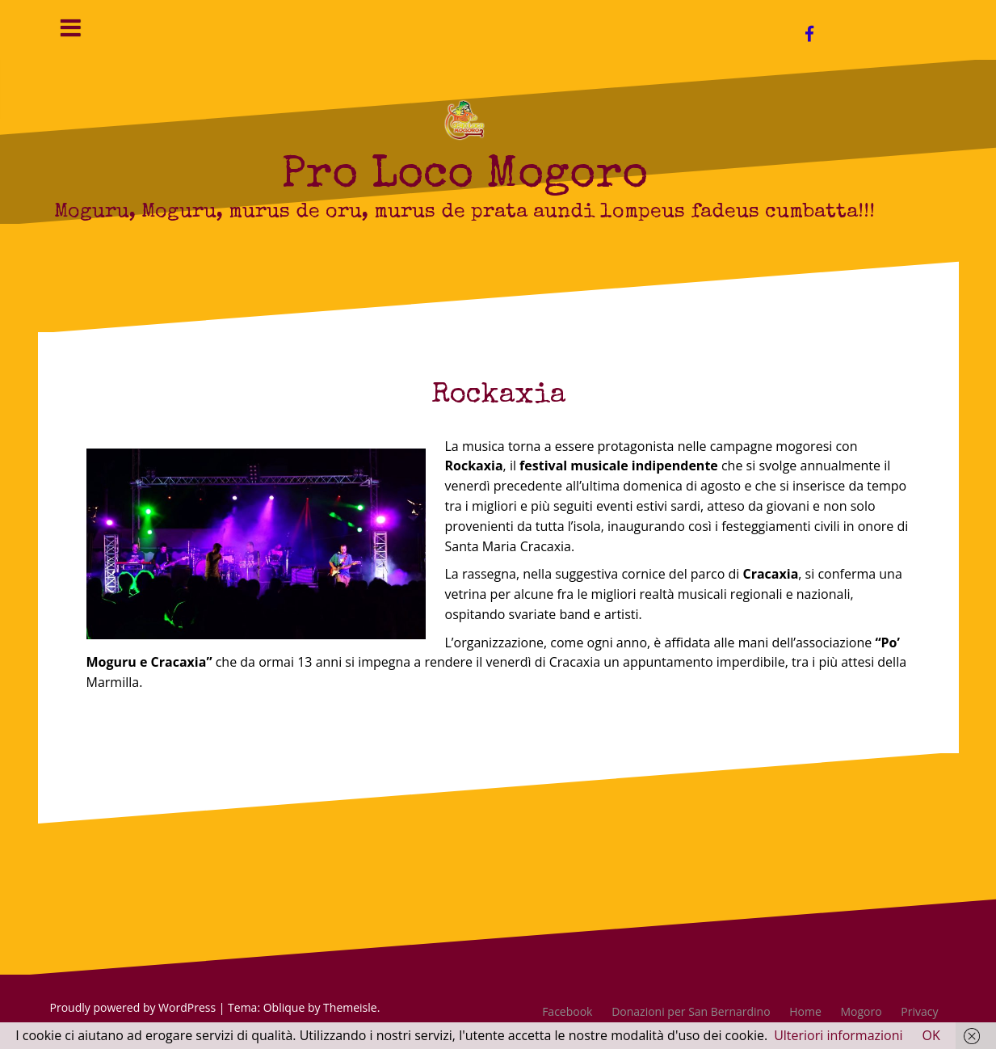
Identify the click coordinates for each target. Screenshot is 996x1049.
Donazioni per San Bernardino (691, 1011)
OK (931, 1035)
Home (805, 1011)
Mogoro (861, 1011)
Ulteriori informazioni (838, 1035)
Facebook (567, 1011)
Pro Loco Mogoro (464, 176)
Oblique (284, 1007)
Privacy (919, 1011)
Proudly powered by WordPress (133, 1007)
